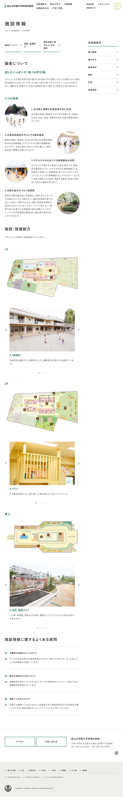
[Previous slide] (6, 330)
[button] (41, 372)
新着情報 (90, 4)
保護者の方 (91, 8)
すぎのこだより (104, 4)
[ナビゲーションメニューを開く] (117, 6)
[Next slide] (79, 330)
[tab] (41, 4)
